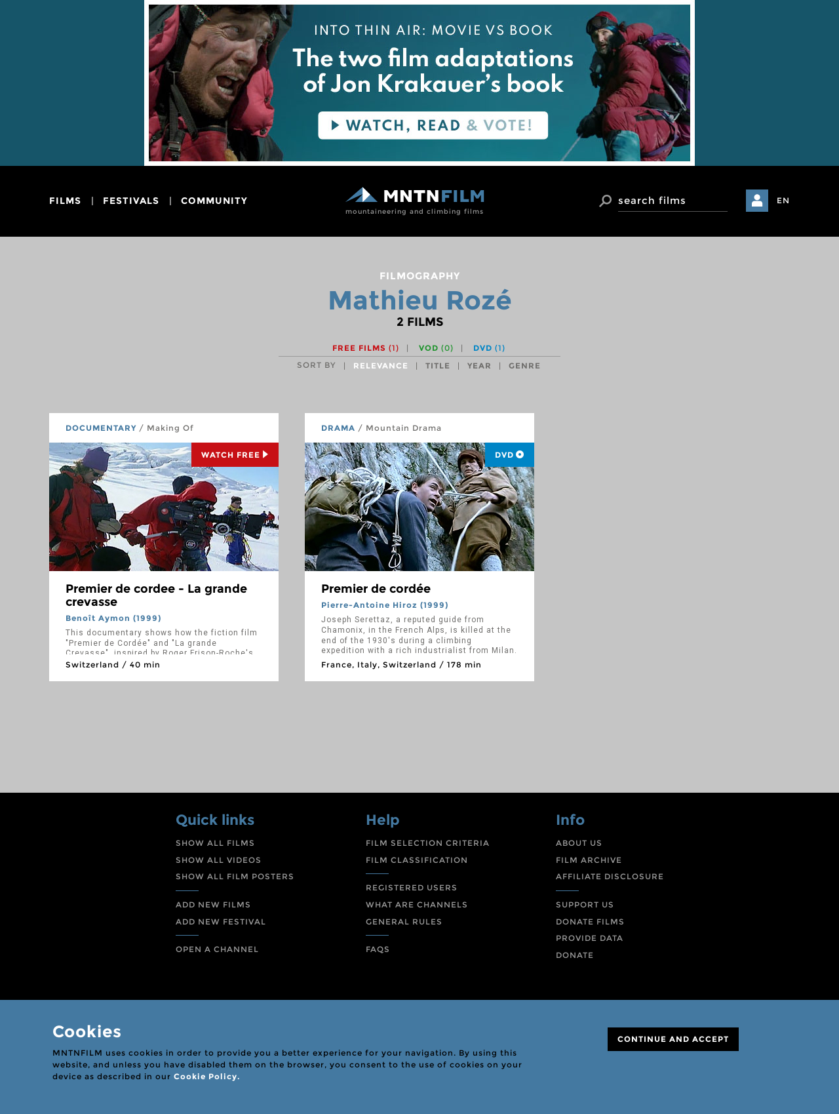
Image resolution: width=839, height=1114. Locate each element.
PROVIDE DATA (589, 938)
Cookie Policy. (207, 1076)
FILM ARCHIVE (589, 860)
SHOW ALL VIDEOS (219, 860)
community (214, 201)
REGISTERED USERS (412, 887)
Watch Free (235, 455)
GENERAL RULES (404, 921)
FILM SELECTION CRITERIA (428, 843)
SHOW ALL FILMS (215, 843)
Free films (365, 348)
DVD (489, 348)
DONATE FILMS (590, 921)
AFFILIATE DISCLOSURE (610, 876)
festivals (131, 201)
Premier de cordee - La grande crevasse (156, 595)
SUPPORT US (585, 904)
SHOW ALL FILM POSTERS (235, 876)
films (65, 201)
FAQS (378, 949)
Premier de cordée (376, 589)
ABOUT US (579, 843)
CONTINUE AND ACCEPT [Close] (673, 1039)
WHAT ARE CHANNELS (417, 904)
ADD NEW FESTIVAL (221, 921)
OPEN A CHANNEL (217, 949)
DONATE (575, 955)
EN (783, 200)
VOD (436, 348)
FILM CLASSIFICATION (417, 860)
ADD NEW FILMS (213, 904)
